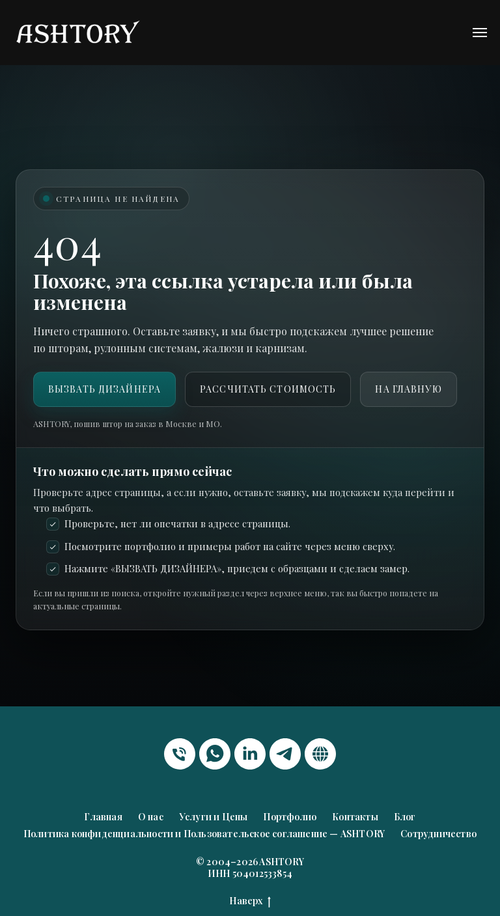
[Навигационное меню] (480, 32)
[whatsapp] (214, 754)
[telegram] (285, 754)
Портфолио (289, 817)
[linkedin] (250, 754)
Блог (405, 817)
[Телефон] (179, 754)
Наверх (249, 901)
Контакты (355, 817)
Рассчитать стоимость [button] (268, 389)
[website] (320, 754)
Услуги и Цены (213, 817)
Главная (103, 817)
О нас (150, 817)
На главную (408, 389)
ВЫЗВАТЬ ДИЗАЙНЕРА (104, 389)
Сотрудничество (438, 833)
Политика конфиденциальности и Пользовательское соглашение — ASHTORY (204, 833)
